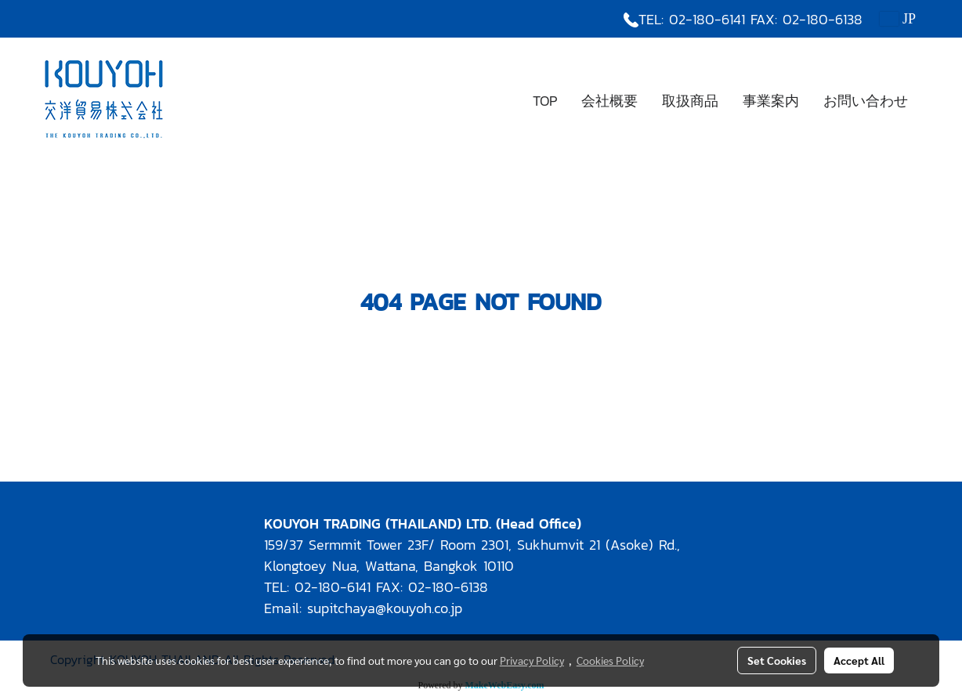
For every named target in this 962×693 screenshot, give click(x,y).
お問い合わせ (865, 100)
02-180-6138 (823, 19)
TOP (545, 100)
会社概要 (609, 100)
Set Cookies (776, 660)
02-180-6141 (707, 19)
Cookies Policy (610, 660)
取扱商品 (690, 100)
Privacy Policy (532, 660)
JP (898, 19)
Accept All (859, 660)
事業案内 (771, 100)
